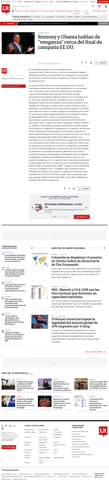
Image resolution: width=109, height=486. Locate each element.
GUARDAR (101, 63)
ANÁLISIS (70, 11)
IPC (43, 17)
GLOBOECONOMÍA (48, 11)
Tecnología (57, 396)
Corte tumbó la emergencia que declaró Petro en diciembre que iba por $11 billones (14, 320)
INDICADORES (97, 11)
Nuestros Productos (79, 436)
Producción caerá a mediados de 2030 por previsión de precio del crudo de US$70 (25, 386)
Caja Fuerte (43, 432)
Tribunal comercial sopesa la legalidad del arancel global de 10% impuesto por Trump (75, 322)
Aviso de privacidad (78, 441)
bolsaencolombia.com (80, 474)
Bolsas (7, 267)
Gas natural (60, 17)
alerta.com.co (6, 479)
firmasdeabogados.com (61, 474)
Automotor (9, 252)
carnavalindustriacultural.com (34, 476)
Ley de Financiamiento (89, 17)
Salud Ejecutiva (59, 457)
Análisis (56, 429)
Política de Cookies (78, 452)
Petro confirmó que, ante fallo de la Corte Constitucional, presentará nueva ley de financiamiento (15, 303)
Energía (55, 379)
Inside (56, 450)
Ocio (55, 452)
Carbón (77, 17)
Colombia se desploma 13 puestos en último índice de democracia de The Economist (77, 261)
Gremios (69, 17)
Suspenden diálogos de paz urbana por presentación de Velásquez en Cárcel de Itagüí (25, 403)
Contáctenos (76, 439)
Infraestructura (44, 450)
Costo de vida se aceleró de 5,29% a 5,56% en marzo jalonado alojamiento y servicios (15, 288)
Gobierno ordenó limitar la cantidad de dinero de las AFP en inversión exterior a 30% (14, 337)
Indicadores (28, 450)
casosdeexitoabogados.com (12, 476)
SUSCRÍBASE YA (82, 217)
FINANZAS (18, 11)
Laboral (92, 396)
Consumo (27, 437)
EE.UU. (19, 379)
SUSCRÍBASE (103, 2)
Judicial (19, 396)
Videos (41, 462)
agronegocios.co (26, 474)
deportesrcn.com (19, 479)
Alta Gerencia (43, 429)
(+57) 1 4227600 (7, 440)
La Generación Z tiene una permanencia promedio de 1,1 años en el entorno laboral (98, 404)
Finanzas (27, 445)
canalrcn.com (51, 476)
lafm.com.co (86, 476)
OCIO (40, 11)
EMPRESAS (33, 11)
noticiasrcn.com (74, 476)
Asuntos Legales (29, 432)
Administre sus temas (11, 86)
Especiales (42, 442)
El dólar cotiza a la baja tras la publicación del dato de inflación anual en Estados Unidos (15, 273)
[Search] (93, 6)
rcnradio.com (62, 476)
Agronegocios (29, 429)
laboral (8, 330)
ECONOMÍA (25, 11)
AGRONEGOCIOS (60, 11)
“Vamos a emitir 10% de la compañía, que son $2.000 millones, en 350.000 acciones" (98, 385)
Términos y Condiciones (80, 444)
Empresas (27, 442)
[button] (32, 207)
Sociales (27, 462)
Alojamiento (50, 17)
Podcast (27, 457)
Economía (57, 437)
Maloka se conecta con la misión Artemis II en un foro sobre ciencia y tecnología (62, 403)
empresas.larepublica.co (42, 474)
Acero (31, 19)
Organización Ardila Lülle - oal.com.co (99, 475)
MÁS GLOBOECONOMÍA (94, 352)
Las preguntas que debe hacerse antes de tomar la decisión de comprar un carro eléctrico (15, 258)
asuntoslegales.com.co (10, 474)
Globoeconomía (59, 445)
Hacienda (8, 282)
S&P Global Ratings (19, 19)
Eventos (56, 442)
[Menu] (13, 10)
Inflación (36, 17)
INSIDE (104, 11)
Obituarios (42, 452)
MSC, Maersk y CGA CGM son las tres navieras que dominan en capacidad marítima (75, 293)
